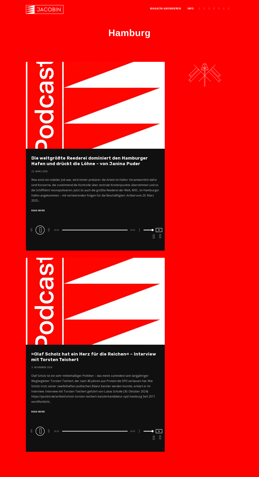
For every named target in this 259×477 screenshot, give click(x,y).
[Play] (40, 229)
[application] (95, 229)
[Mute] (140, 230)
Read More (38, 210)
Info (190, 8)
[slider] (149, 233)
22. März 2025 (39, 171)
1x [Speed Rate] (159, 230)
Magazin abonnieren (165, 8)
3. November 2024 (41, 367)
